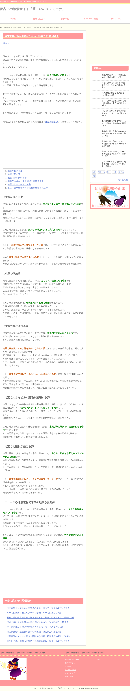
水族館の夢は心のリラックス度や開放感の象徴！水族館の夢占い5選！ (114, 143)
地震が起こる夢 (15, 171)
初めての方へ (39, 19)
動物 (94, 172)
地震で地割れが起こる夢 (19, 184)
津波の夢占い (51, 122)
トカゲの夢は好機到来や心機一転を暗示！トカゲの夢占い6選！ (114, 103)
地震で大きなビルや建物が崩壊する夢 (26, 181)
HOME (13, 19)
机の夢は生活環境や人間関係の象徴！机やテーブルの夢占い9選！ (38, 608)
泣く (109, 172)
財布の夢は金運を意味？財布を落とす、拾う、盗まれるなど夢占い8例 (40, 617)
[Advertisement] (43, 147)
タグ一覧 (65, 19)
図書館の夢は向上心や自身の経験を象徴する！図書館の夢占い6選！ (114, 133)
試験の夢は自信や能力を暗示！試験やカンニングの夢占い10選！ (38, 622)
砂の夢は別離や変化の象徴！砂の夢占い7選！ (114, 94)
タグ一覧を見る (123, 180)
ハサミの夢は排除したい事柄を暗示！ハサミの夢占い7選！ (35, 613)
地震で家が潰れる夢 (17, 178)
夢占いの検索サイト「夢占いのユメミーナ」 (32, 9)
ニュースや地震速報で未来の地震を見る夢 (28, 188)
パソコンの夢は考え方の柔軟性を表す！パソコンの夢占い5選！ (114, 113)
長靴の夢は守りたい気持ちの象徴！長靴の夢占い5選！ (114, 76)
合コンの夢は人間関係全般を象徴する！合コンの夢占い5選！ (114, 85)
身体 (94, 176)
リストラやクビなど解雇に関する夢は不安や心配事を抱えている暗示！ (114, 164)
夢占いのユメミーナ (72, 660)
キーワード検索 (91, 19)
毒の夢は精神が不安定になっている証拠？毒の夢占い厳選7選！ (114, 123)
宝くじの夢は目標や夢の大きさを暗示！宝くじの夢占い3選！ (36, 627)
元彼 (114, 172)
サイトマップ (117, 19)
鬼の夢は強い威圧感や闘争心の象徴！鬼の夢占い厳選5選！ (35, 632)
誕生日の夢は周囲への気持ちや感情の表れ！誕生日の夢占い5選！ (38, 641)
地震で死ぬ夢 (14, 174)
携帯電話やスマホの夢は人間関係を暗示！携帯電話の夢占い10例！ (39, 636)
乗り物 (121, 172)
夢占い (6, 43)
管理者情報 (69, 676)
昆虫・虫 (101, 172)
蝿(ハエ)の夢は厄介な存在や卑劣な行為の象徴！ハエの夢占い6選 (114, 153)
